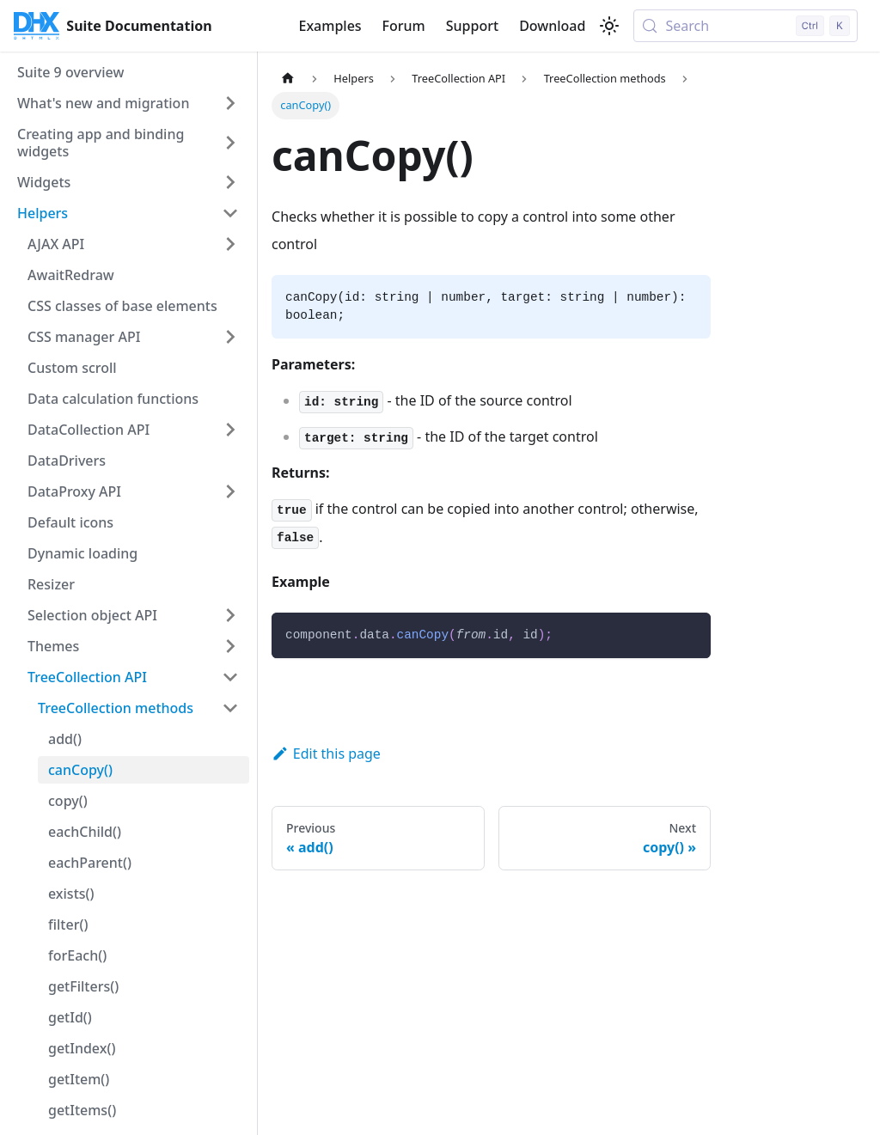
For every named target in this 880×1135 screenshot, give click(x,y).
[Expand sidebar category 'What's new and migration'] (230, 103)
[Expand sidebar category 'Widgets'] (230, 182)
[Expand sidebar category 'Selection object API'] (230, 615)
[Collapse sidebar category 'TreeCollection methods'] (230, 708)
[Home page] (288, 78)
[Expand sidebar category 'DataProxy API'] (230, 491)
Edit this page (326, 753)
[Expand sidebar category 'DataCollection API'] (230, 429)
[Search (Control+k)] (745, 25)
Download (552, 25)
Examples (329, 25)
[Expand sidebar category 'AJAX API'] (230, 244)
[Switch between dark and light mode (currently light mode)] (609, 26)
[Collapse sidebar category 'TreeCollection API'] (230, 677)
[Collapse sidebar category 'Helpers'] (230, 213)
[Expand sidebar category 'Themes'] (230, 646)
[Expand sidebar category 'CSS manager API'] (230, 337)
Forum (403, 25)
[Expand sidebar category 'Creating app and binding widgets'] (230, 142)
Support (472, 25)
